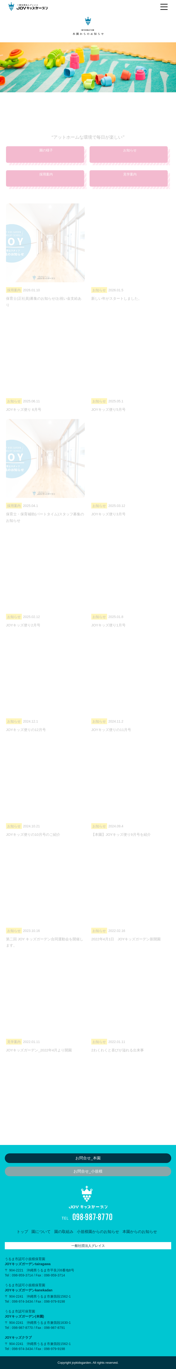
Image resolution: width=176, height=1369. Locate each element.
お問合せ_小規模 (88, 1171)
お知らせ (130, 161)
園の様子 (46, 161)
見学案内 (130, 185)
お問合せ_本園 (88, 1158)
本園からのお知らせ (139, 1232)
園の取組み (63, 1232)
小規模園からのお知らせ (98, 1232)
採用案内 (46, 185)
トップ (22, 1232)
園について (41, 1232)
